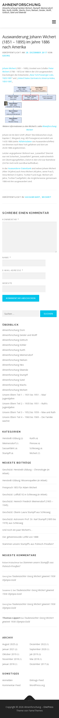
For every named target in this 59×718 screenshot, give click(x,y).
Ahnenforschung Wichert (14, 389)
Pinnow (33, 443)
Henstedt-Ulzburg (11, 438)
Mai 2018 (34, 659)
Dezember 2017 (38, 664)
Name (6, 257)
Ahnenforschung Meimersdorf (17, 354)
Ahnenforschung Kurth (13, 349)
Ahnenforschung (21, 5)
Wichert (46, 197)
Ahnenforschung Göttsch (15, 339)
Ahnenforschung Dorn (13, 330)
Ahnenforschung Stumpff (15, 374)
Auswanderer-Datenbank (19, 168)
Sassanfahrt (32, 197)
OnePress (48, 706)
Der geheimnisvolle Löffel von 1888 (20, 536)
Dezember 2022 (38, 644)
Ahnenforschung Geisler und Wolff (19, 335)
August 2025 (8, 644)
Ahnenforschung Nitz (13, 364)
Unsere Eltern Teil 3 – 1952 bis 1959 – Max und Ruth (29, 412)
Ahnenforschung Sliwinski (15, 369)
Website (7, 283)
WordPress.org (37, 685)
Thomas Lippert (11, 617)
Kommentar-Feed (11, 685)
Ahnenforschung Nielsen (14, 359)
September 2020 (38, 649)
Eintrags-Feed (37, 680)
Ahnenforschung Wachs (14, 384)
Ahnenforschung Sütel (13, 379)
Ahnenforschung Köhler (14, 344)
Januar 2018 (8, 664)
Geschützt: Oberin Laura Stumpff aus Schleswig (26, 512)
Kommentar (10, 219)
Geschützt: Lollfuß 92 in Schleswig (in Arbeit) (24, 494)
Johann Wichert (9, 68)
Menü (53, 22)
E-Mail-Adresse (12, 270)
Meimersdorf (9, 443)
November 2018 (10, 659)
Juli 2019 (34, 654)
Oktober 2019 (9, 654)
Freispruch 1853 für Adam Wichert (19, 487)
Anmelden (7, 680)
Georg (6, 55)
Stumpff (6, 453)
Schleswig (34, 448)
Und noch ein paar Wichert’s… (17, 529)
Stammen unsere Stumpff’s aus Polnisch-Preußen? (28, 543)
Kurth (32, 438)
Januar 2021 (8, 649)
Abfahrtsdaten (25, 141)
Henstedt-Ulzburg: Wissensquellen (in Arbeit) (24, 480)
